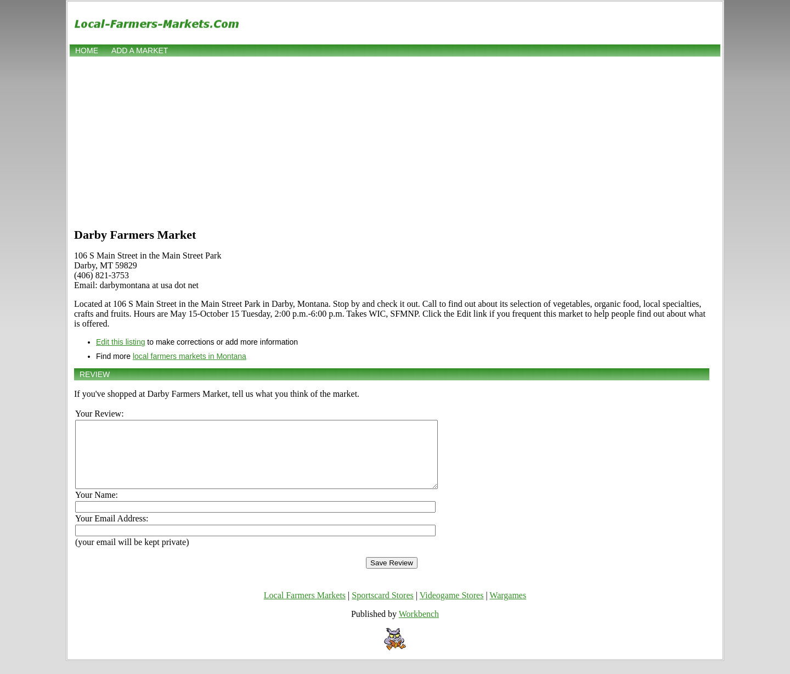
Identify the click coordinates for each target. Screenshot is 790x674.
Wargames (507, 608)
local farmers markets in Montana (189, 356)
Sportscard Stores (382, 608)
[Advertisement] (395, 141)
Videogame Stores (452, 608)
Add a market (139, 50)
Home (86, 50)
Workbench (419, 627)
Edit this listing (120, 342)
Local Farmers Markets (305, 608)
